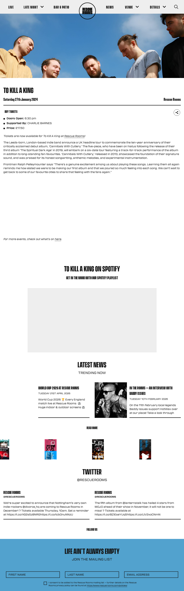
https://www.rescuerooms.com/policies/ (107, 585)
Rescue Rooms (74, 136)
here (58, 239)
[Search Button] (176, 7)
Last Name (76, 574)
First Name (17, 574)
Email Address (138, 574)
